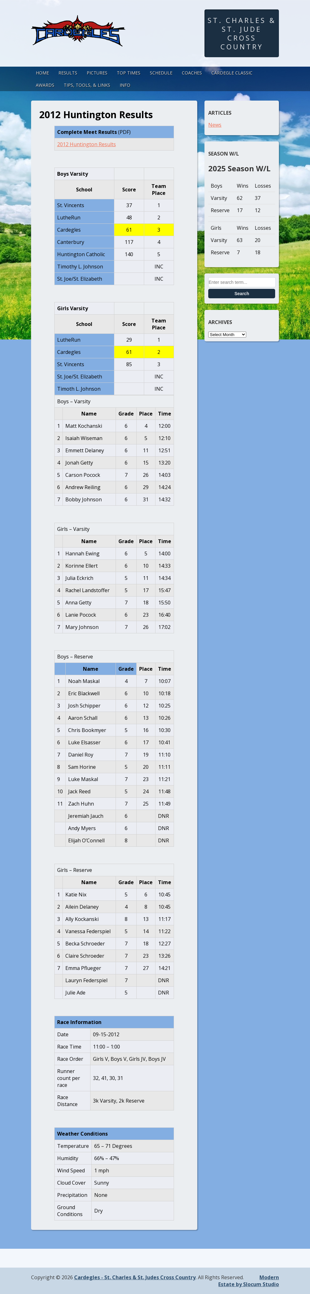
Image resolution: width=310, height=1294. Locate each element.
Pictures (97, 73)
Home (42, 73)
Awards (45, 85)
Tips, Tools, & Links (87, 85)
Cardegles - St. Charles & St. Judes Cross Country (135, 1277)
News (214, 124)
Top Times (128, 73)
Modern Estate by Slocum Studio (248, 1281)
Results (67, 73)
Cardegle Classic (232, 73)
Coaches (192, 73)
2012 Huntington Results (86, 144)
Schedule (161, 73)
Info (125, 85)
